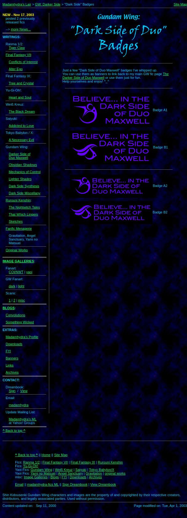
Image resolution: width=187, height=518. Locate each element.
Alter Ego (15, 69)
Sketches (15, 221)
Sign (12, 391)
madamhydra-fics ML (42, 484)
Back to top (13, 430)
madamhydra (18, 405)
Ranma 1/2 (31, 462)
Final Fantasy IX (83, 462)
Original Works (17, 250)
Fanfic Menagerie (19, 228)
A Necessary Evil (21, 140)
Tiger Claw (17, 48)
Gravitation (94, 473)
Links (10, 365)
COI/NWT (16, 272)
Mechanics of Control (24, 172)
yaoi (29, 272)
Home (46, 455)
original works (115, 473)
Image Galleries (36, 477)
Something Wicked (20, 322)
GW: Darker (44, 4)
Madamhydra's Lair (16, 4)
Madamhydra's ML (22, 419)
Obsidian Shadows (23, 165)
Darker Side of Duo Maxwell (19, 156)
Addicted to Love (21, 125)
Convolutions (15, 315)
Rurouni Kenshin (18, 200)
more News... (21, 29)
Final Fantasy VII (18, 55)
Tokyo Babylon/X (101, 469)
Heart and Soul (20, 97)
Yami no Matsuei (42, 473)
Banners (12, 358)
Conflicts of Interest (23, 62)
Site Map (180, 4)
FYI (8, 351)
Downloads (14, 344)
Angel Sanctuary (70, 473)
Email (19, 484)
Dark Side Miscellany (24, 193)
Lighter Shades (20, 179)
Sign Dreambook (74, 484)
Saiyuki (80, 469)
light (21, 286)
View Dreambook (103, 484)
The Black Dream (22, 111)
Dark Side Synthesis (24, 186)
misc (21, 300)
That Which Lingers (23, 214)
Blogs (54, 477)
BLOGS (8, 308)
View (24, 391)
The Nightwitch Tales (24, 207)
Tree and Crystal (21, 83)
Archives (12, 372)
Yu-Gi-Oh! (30, 466)
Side (57, 4)
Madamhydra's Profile (22, 337)
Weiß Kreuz (64, 469)
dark (12, 286)
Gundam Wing (41, 469)
